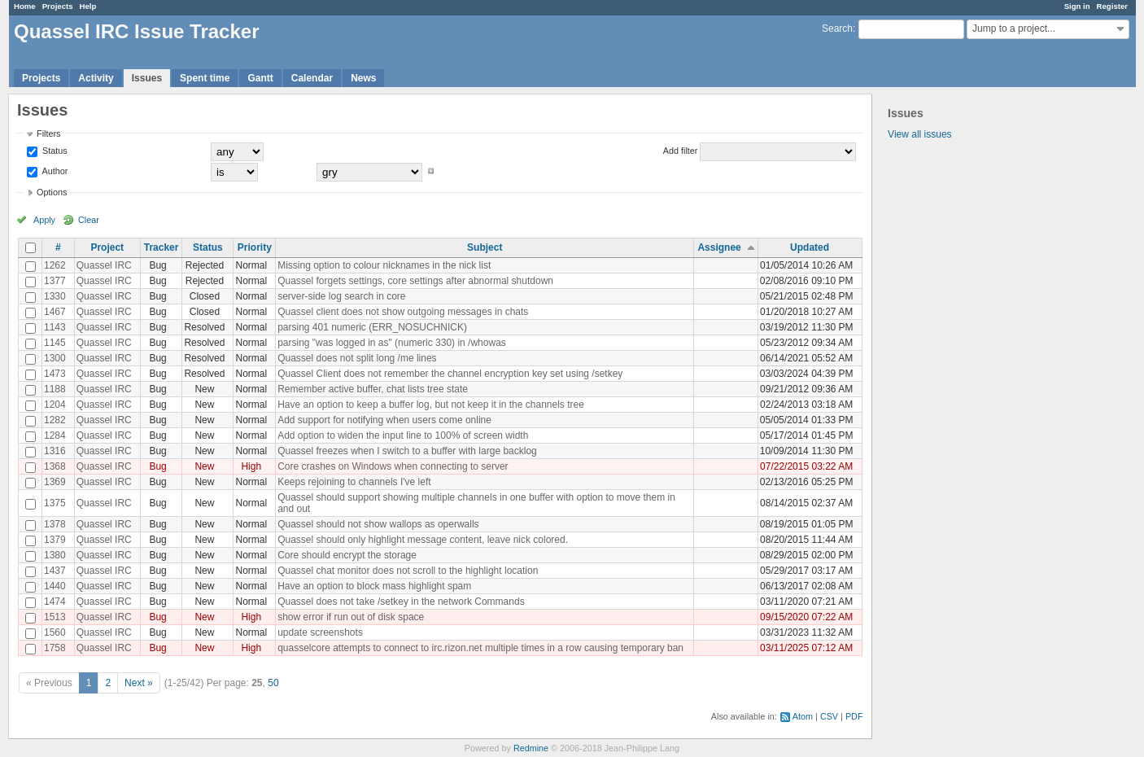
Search (837, 28)
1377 (55, 281)
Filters (48, 133)
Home (25, 6)
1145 (55, 342)
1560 (55, 632)
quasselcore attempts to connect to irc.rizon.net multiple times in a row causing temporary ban (480, 648)
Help (88, 6)
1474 (55, 601)
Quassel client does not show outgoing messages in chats (402, 311)
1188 (55, 389)
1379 (55, 539)
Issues (147, 78)
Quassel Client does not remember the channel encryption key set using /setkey (449, 373)
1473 (55, 373)
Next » (138, 683)
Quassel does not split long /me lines (356, 358)
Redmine (530, 748)
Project (107, 247)
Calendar (312, 78)
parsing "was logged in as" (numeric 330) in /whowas (391, 342)
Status (54, 150)
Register (1112, 6)
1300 (55, 358)
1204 (55, 404)
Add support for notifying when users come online (384, 420)
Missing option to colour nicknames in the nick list (384, 265)
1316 (55, 451)
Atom (803, 716)
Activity (95, 78)
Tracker (161, 247)
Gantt (260, 78)
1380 (55, 555)
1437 (55, 570)
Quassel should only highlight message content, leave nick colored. (422, 539)
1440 (55, 586)
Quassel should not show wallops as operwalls (377, 524)
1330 (55, 296)
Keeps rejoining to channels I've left (353, 482)
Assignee (718, 247)
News (363, 78)
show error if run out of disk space (350, 617)
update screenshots (320, 632)
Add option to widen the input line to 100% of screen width (402, 435)
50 (273, 683)
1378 (55, 524)
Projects (57, 6)
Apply (44, 220)
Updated (809, 247)
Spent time (204, 78)
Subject (484, 247)
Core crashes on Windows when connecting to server (392, 466)
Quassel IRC (104, 265)
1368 (55, 466)
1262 (55, 265)
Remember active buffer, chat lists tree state (372, 389)
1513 (55, 617)
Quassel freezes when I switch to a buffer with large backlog (407, 451)
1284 (55, 435)
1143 (55, 327)
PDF (854, 716)
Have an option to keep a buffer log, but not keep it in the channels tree (430, 404)
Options (52, 192)
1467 (55, 311)
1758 (55, 648)
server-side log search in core (341, 296)
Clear (88, 220)
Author (54, 171)
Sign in (1077, 6)
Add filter (680, 150)
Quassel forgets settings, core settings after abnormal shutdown (415, 281)
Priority (255, 247)
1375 (55, 503)
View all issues (919, 134)
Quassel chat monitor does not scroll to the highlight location (407, 570)
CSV (829, 716)
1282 (55, 420)
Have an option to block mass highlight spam (374, 586)
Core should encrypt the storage (347, 555)
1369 (55, 482)
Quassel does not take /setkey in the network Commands (401, 601)
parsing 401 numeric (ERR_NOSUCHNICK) (372, 327)
